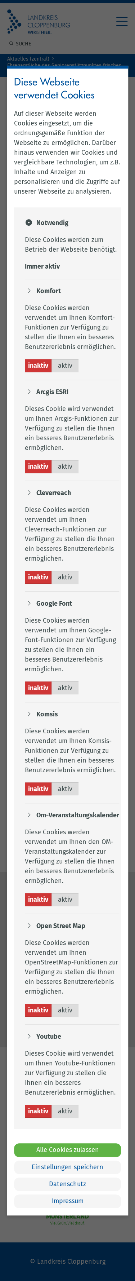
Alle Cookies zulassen (67, 1150)
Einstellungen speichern (67, 1167)
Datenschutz (67, 1184)
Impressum (68, 1201)
